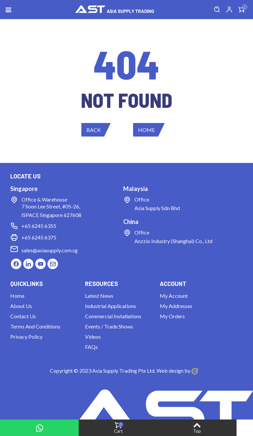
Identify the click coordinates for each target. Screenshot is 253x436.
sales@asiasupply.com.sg (49, 250)
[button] (96, 130)
